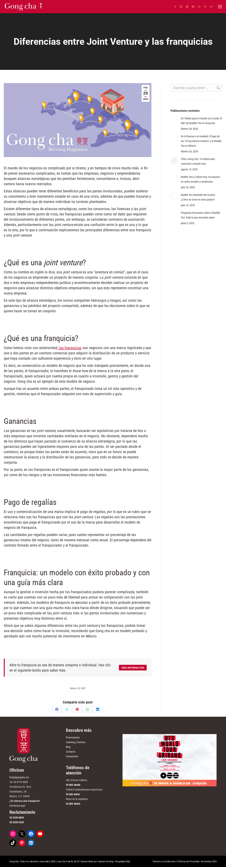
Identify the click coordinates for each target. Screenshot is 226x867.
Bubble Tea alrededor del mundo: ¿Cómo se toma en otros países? (198, 197)
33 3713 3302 (21, 782)
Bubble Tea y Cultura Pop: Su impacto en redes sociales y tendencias (200, 179)
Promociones (73, 737)
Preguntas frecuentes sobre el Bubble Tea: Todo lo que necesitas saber (200, 215)
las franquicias (70, 348)
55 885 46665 (73, 803)
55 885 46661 (73, 794)
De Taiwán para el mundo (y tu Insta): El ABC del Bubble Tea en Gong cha (201, 121)
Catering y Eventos (75, 742)
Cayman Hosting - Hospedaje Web (114, 861)
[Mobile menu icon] (220, 6)
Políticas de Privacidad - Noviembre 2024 (197, 861)
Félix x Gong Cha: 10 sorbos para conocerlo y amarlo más (198, 161)
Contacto (70, 751)
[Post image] (174, 120)
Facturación (72, 756)
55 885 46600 (73, 784)
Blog (68, 746)
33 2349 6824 (16, 817)
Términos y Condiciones (164, 861)
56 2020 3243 (16, 822)
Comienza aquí (17, 805)
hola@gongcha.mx (19, 777)
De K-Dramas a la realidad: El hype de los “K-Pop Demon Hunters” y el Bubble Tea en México (201, 141)
